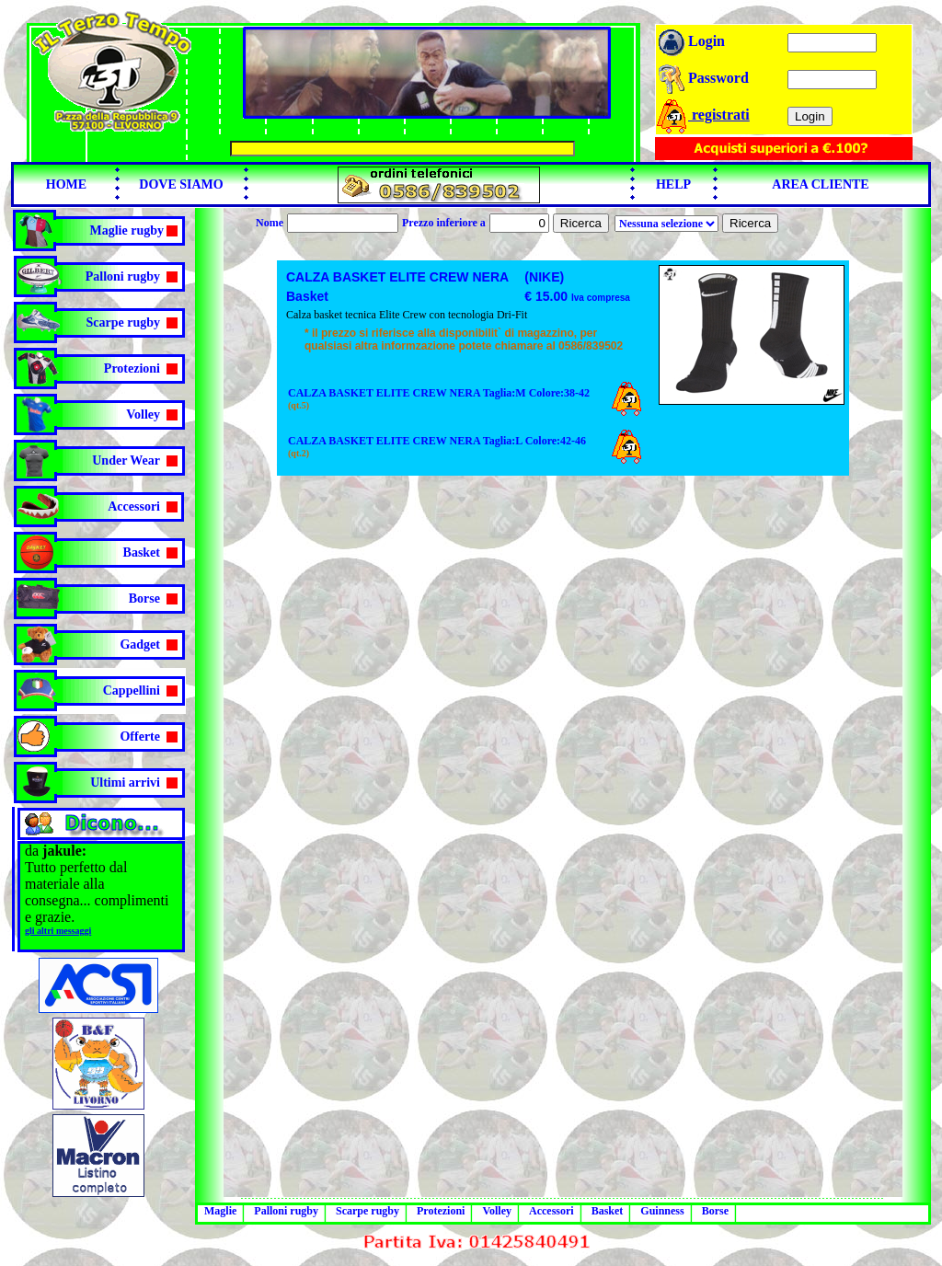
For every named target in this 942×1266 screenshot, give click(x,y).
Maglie (220, 1210)
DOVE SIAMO (181, 184)
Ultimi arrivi (125, 782)
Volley (143, 414)
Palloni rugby (123, 276)
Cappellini (131, 690)
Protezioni (132, 368)
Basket (141, 552)
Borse (144, 598)
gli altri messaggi (58, 931)
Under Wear (126, 460)
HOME (66, 184)
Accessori (134, 506)
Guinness (662, 1210)
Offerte (140, 736)
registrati (702, 114)
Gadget (140, 644)
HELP (673, 184)
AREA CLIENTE (820, 184)
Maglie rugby (127, 230)
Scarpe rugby (123, 322)
